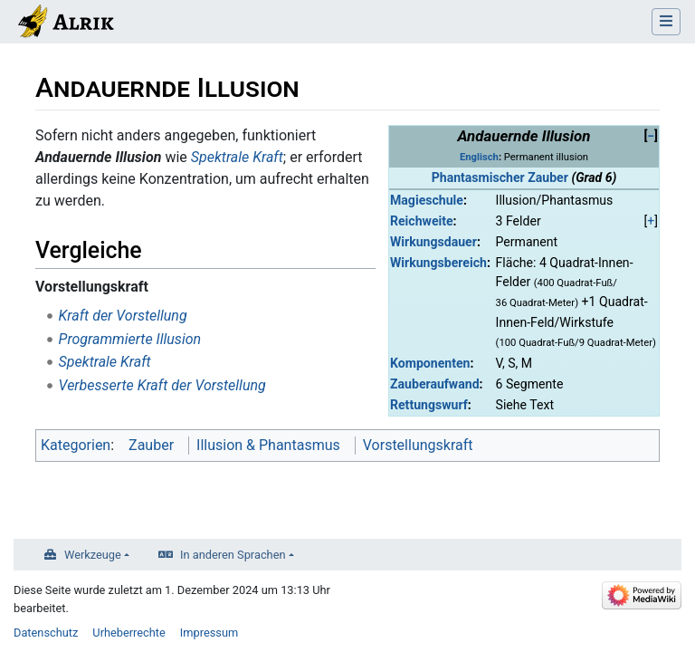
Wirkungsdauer (433, 242)
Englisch (479, 157)
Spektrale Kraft (237, 157)
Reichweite (421, 221)
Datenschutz (46, 632)
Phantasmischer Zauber (500, 177)
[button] (650, 136)
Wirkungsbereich (438, 262)
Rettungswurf (429, 405)
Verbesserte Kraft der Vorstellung (162, 385)
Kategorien (75, 445)
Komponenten (430, 363)
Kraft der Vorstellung (123, 315)
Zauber (151, 445)
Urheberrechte (129, 632)
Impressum (209, 632)
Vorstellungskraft (418, 445)
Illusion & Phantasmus (268, 445)
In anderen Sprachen (232, 554)
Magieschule (426, 200)
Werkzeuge (92, 554)
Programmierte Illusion (130, 339)
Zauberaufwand (435, 384)
